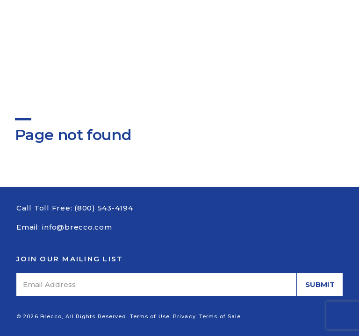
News (204, 32)
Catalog (168, 32)
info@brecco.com (77, 227)
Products (124, 32)
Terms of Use (150, 316)
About (84, 32)
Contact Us (245, 32)
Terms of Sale (220, 316)
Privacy (184, 316)
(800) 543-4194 (103, 207)
